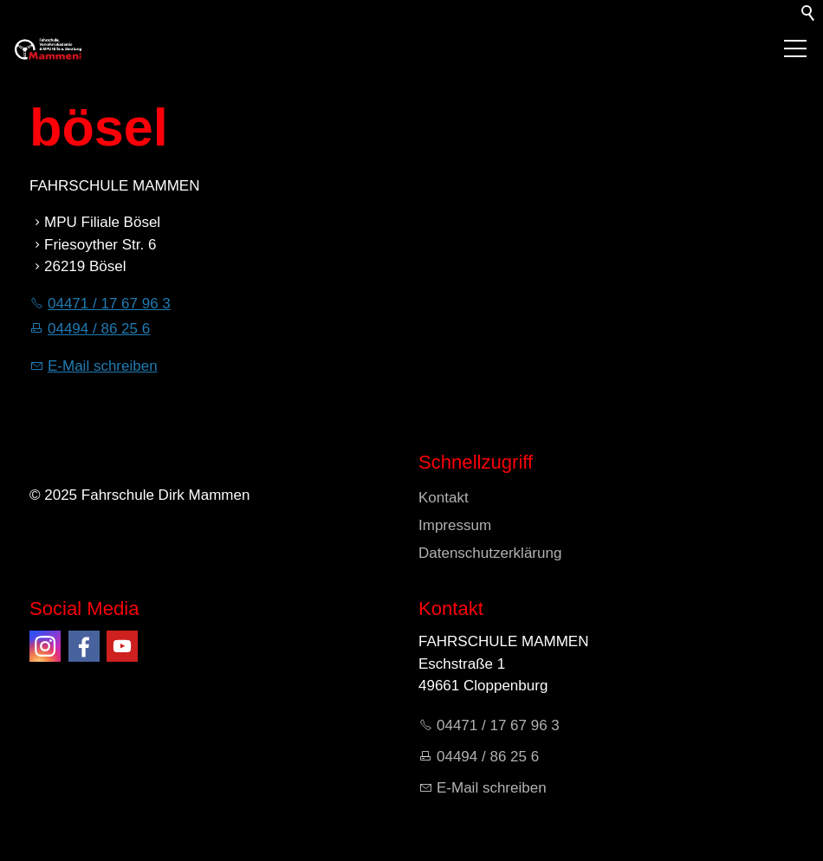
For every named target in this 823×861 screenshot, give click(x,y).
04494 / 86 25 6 (99, 328)
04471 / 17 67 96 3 (109, 303)
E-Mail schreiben (103, 366)
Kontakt (443, 497)
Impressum (454, 525)
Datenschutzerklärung (489, 553)
